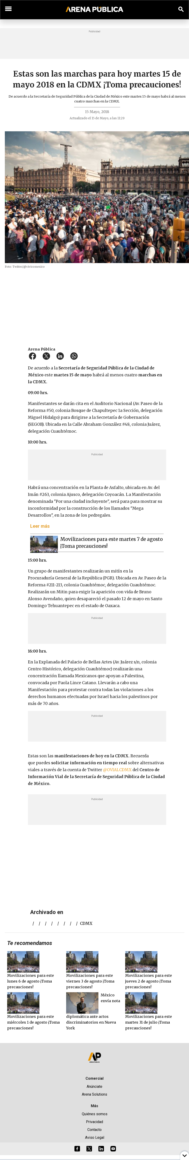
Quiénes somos (94, 1114)
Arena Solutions (94, 1094)
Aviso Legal (94, 1137)
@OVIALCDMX (117, 769)
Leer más (40, 526)
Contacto (94, 1129)
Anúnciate (94, 1086)
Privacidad (94, 1122)
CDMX (86, 923)
